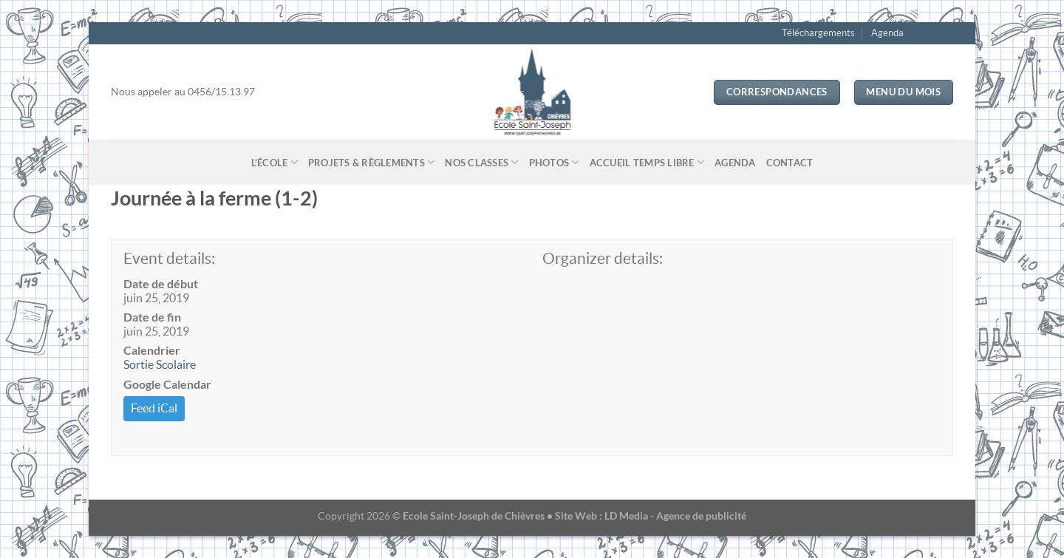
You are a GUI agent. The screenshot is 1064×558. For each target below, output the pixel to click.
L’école (274, 162)
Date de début (160, 283)
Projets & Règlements (371, 162)
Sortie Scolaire (159, 364)
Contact (790, 163)
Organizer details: (602, 258)
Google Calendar (167, 384)
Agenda (887, 32)
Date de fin (152, 317)
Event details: (169, 258)
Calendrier (151, 350)
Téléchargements (818, 32)
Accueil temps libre (647, 162)
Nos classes (481, 162)
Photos (554, 162)
